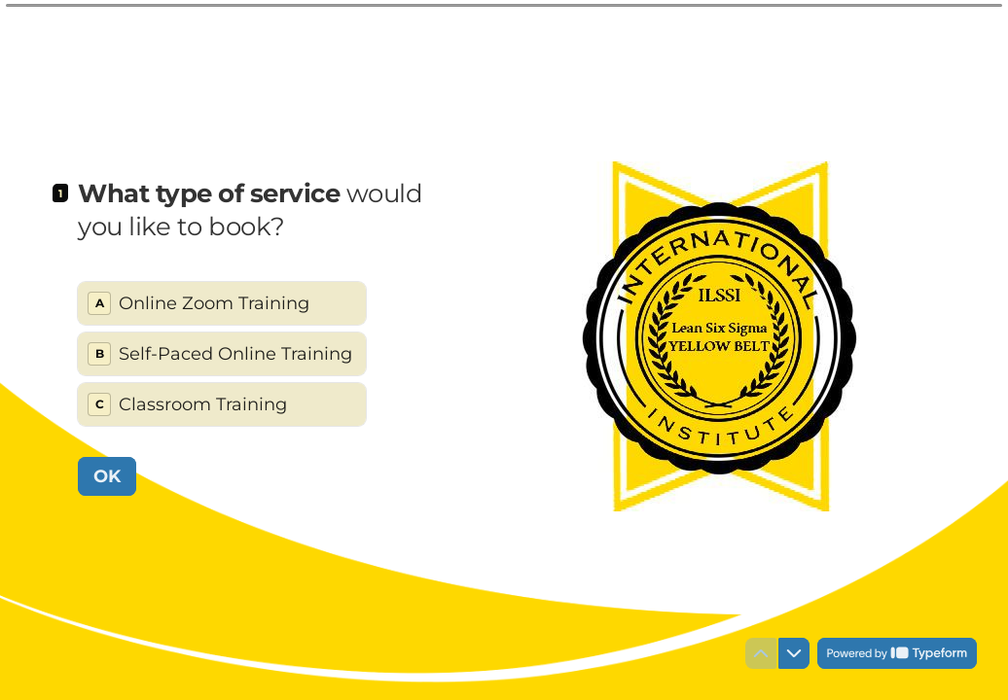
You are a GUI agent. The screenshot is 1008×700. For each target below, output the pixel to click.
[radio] (222, 303)
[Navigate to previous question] (760, 653)
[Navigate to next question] (794, 653)
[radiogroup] (222, 354)
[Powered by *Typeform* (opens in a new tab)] (897, 653)
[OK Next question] (107, 475)
